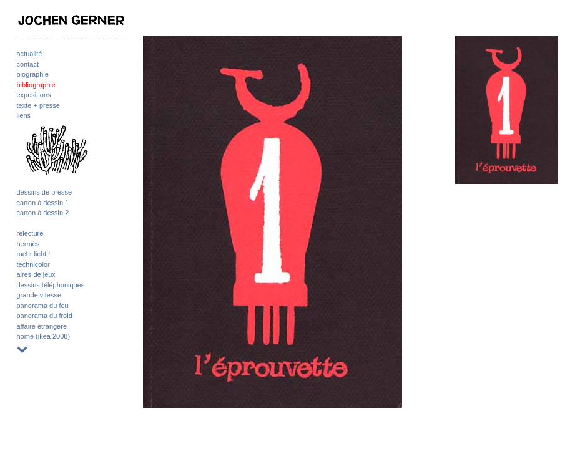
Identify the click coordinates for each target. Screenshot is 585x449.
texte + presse (38, 105)
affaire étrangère (42, 326)
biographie (33, 74)
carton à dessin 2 (43, 212)
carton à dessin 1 (43, 202)
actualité (29, 53)
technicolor (33, 264)
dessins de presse (44, 192)
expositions (34, 95)
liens (24, 115)
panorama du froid (44, 315)
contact (28, 64)
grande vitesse (39, 295)
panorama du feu (43, 305)
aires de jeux (36, 274)
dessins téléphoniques (51, 285)
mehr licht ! (34, 254)
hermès (28, 244)
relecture (30, 233)
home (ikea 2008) (44, 336)
